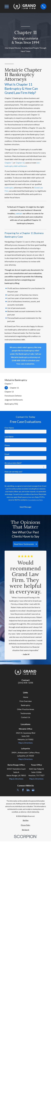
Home (25, 697)
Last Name (9, 437)
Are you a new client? (13, 463)
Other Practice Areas (25, 709)
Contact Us (25, 717)
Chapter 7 (9, 163)
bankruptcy (9, 188)
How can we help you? (13, 472)
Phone (7, 445)
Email (7, 454)
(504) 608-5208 (25, 683)
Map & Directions (25, 743)
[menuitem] (26, 384)
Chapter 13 (20, 163)
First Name (9, 428)
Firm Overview (25, 701)
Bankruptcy (25, 705)
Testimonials (25, 713)
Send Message (25, 507)
